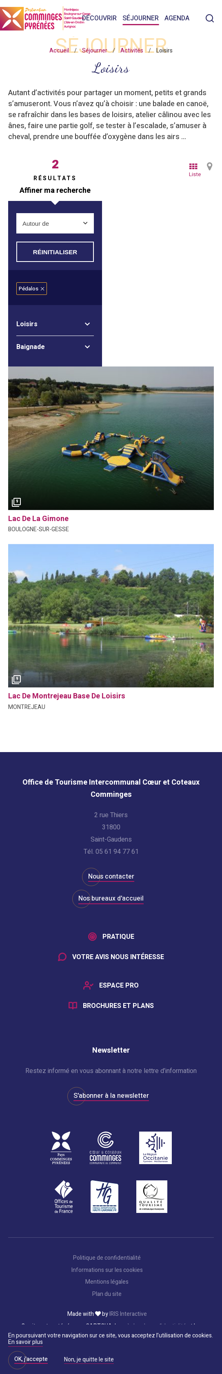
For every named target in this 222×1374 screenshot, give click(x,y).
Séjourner (140, 18)
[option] (111, 438)
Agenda (176, 18)
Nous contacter (111, 876)
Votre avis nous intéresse (118, 957)
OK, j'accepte (31, 1359)
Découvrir (99, 18)
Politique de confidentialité (107, 1258)
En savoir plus (25, 1342)
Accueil (59, 50)
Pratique (118, 937)
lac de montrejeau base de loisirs (66, 696)
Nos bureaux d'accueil (111, 898)
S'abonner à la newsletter (111, 1096)
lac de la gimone (38, 518)
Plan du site (107, 1294)
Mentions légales (107, 1282)
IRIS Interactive (128, 1314)
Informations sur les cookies (107, 1270)
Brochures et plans (118, 1006)
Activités (131, 50)
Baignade (30, 347)
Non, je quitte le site (89, 1360)
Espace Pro (119, 985)
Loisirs (27, 324)
